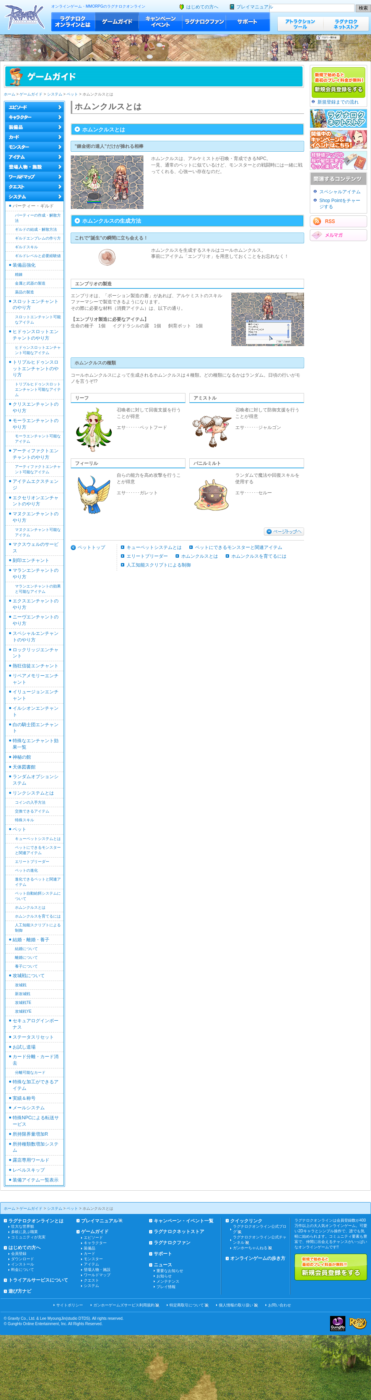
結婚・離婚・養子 (31, 939)
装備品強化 (24, 265)
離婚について (26, 957)
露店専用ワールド (31, 1160)
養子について (26, 966)
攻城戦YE (23, 1011)
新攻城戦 (22, 994)
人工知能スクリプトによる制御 (159, 565)
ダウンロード (22, 1259)
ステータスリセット (33, 1037)
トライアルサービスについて (38, 1280)
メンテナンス (167, 1281)
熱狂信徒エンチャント (36, 665)
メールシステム (29, 1107)
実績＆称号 (24, 1098)
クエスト (91, 1280)
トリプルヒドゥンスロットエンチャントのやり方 (36, 368)
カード (89, 1253)
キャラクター (95, 1243)
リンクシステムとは (33, 793)
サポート (248, 21)
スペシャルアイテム (340, 191)
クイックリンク (246, 1221)
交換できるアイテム (32, 811)
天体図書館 (24, 767)
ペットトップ (91, 547)
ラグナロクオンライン (25, 17)
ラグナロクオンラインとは (73, 21)
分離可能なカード (30, 1072)
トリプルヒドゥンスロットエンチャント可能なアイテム (38, 389)
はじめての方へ (202, 7)
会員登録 (18, 1253)
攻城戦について (29, 975)
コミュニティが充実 (28, 1237)
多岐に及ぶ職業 (24, 1232)
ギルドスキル (26, 247)
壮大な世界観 (22, 1226)
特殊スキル (24, 820)
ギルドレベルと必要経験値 (38, 256)
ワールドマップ (97, 1275)
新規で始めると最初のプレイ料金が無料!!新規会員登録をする (331, 1267)
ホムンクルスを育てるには (38, 916)
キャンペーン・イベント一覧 (183, 1221)
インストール (22, 1264)
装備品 (89, 1248)
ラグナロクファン (204, 21)
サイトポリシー (69, 1305)
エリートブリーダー (32, 861)
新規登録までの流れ (338, 102)
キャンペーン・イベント (160, 21)
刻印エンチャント (31, 560)
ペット (72, 94)
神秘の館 (22, 757)
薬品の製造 (24, 292)
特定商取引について (186, 1305)
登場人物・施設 (97, 1269)
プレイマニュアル (254, 7)
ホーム (9, 94)
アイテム (91, 1264)
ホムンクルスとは (30, 907)
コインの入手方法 (30, 802)
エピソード (93, 1237)
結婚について (26, 949)
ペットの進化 (26, 870)
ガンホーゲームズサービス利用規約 (124, 1305)
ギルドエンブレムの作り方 (38, 238)
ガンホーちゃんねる (250, 1248)
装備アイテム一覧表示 (36, 1180)
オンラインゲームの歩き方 (257, 1258)
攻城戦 (20, 985)
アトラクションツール (300, 23)
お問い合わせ (279, 1305)
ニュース (163, 1264)
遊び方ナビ (19, 1291)
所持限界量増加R (30, 1134)
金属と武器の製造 (30, 283)
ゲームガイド (117, 21)
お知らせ (164, 1276)
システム (54, 94)
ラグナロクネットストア (346, 23)
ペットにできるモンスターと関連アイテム (238, 547)
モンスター (93, 1259)
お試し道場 (24, 1047)
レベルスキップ (29, 1170)
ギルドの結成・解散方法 (36, 229)
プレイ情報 (166, 1287)
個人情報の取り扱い (236, 1305)
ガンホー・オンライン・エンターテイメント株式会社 (337, 1323)
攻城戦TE (23, 1002)
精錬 (19, 274)
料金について (22, 1269)
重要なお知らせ (169, 1271)
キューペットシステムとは (38, 839)
